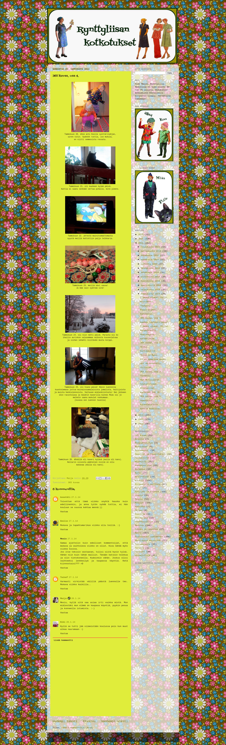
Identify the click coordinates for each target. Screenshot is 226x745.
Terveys (139, 548)
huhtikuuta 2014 (151, 281)
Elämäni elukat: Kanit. (154, 297)
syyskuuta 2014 (150, 259)
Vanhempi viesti (114, 721)
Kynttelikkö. (148, 388)
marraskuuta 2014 (151, 251)
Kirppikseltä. (148, 330)
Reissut (139, 525)
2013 (141, 415)
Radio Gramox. (148, 310)
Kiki (62, 622)
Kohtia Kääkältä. (150, 409)
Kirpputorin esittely (147, 484)
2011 (141, 424)
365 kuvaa (73, 482)
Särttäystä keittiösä (147, 540)
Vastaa (64, 512)
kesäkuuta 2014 (150, 272)
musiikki (140, 506)
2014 (141, 243)
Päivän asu (141, 518)
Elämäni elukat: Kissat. (155, 326)
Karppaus (140, 469)
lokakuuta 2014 (150, 255)
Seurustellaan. (149, 384)
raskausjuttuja (144, 522)
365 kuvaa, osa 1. (151, 396)
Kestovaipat (142, 477)
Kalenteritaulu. (149, 405)
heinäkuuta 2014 (151, 268)
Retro (138, 533)
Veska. (144, 347)
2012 (141, 419)
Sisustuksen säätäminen (149, 537)
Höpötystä (140, 462)
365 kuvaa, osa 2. (151, 372)
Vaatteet (140, 552)
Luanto (139, 495)
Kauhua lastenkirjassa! (154, 322)
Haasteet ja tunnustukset (150, 454)
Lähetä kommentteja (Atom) (77, 728)
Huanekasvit (142, 458)
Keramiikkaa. (148, 339)
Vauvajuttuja (142, 555)
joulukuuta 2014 (151, 247)
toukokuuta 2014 (151, 277)
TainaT (64, 577)
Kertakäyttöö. (148, 351)
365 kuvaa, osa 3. (151, 343)
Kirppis (139, 480)
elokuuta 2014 (150, 264)
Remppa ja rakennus (146, 529)
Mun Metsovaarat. (150, 380)
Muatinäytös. (148, 334)
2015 (141, 239)
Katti (138, 473)
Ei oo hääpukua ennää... (155, 359)
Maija (63, 598)
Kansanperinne (143, 465)
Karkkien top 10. (150, 392)
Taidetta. (146, 376)
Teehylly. (146, 306)
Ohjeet (139, 510)
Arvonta (139, 439)
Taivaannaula (142, 544)
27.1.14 (75, 497)
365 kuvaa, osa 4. (151, 318)
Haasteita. (146, 400)
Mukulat (139, 503)
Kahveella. (146, 314)
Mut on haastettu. (151, 363)
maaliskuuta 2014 (151, 285)
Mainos (139, 499)
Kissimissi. (147, 301)
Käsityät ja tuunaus (147, 492)
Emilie (64, 521)
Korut (138, 488)
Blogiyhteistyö (144, 443)
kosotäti (65, 497)
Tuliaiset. (146, 367)
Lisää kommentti (63, 640)
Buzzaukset (141, 446)
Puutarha (140, 514)
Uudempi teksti (65, 721)
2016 (141, 234)
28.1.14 (75, 598)
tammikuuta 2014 (151, 294)
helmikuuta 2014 (151, 290)
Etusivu (89, 721)
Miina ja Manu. (149, 355)
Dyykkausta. (142, 450)
